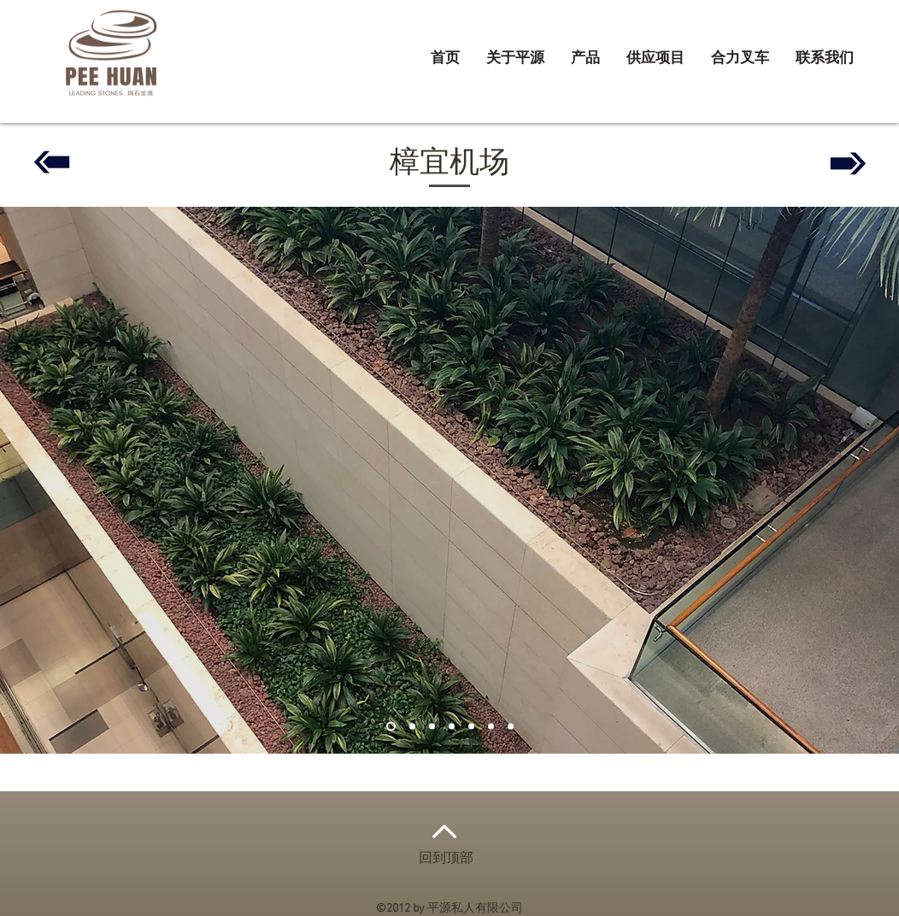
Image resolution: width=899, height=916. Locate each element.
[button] (585, 59)
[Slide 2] (412, 727)
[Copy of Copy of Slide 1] (491, 727)
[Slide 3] (432, 727)
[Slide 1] (391, 726)
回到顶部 (446, 858)
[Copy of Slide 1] (452, 727)
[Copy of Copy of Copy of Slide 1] (471, 727)
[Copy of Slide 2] (511, 727)
